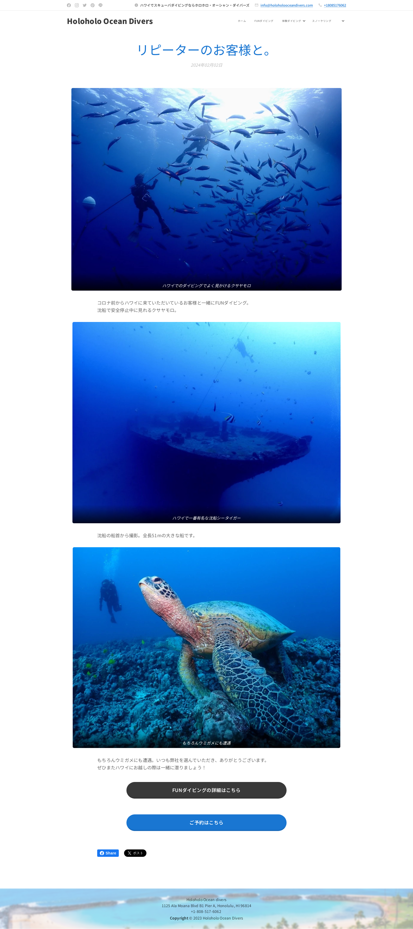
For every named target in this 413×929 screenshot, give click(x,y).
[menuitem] (215, 21)
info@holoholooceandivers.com (286, 5)
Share (108, 853)
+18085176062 (335, 5)
